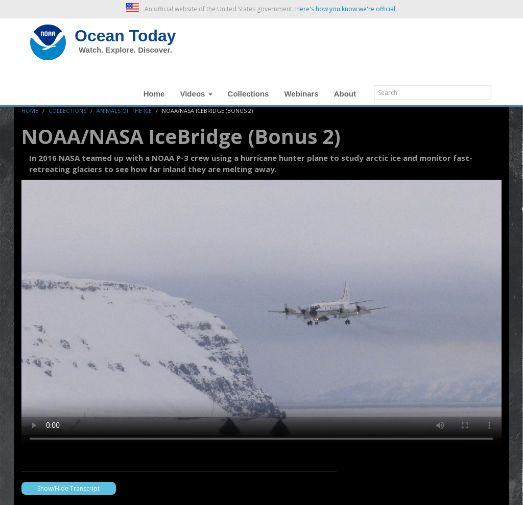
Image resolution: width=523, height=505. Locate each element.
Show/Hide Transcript (68, 488)
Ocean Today (125, 36)
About (345, 93)
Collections (248, 93)
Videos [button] (196, 93)
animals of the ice (124, 110)
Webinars (301, 93)
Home (154, 93)
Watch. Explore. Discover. (125, 49)
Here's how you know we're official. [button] (346, 9)
